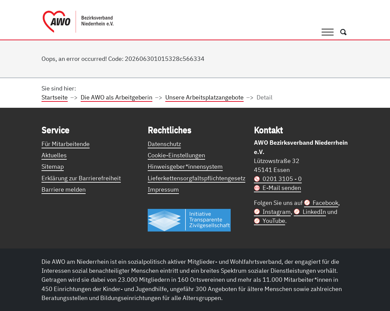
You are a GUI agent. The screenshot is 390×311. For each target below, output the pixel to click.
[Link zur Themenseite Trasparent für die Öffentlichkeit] (189, 220)
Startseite (54, 97)
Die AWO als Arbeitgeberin (116, 97)
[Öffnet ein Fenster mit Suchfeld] (343, 32)
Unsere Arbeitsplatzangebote (204, 97)
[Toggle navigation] (327, 32)
